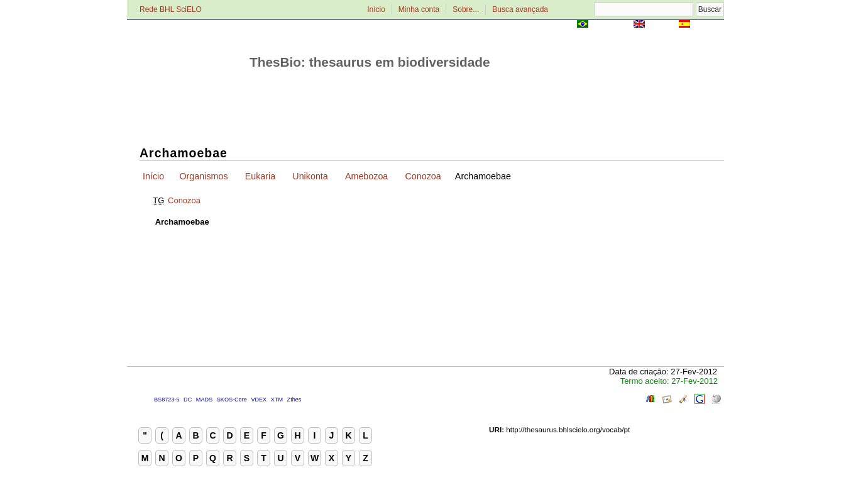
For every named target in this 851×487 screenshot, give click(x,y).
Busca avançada (520, 9)
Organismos (203, 176)
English (661, 25)
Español (708, 25)
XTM (277, 399)
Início (376, 9)
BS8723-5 (166, 399)
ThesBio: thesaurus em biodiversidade (370, 62)
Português (611, 25)
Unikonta (309, 176)
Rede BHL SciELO (171, 9)
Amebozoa (366, 176)
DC (188, 399)
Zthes (294, 399)
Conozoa (423, 176)
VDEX (258, 399)
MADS (204, 399)
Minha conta (418, 9)
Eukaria (260, 176)
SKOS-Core (232, 399)
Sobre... (466, 9)
